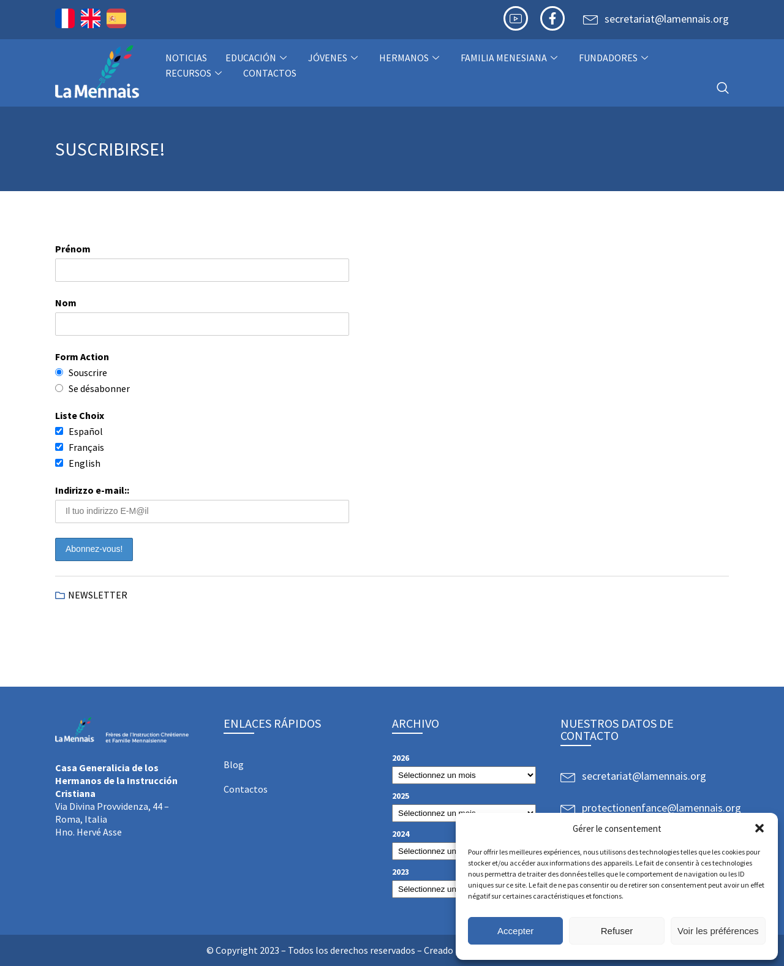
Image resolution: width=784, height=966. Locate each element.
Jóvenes (334, 57)
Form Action (82, 356)
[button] (759, 828)
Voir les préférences (718, 931)
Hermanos (410, 57)
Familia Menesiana (510, 57)
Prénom (73, 249)
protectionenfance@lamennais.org (661, 808)
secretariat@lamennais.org (667, 19)
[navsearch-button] (723, 88)
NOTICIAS (186, 57)
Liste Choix (79, 415)
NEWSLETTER (97, 595)
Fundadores (615, 57)
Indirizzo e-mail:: (92, 490)
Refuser (617, 931)
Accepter (515, 931)
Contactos (269, 73)
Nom (66, 302)
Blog (234, 764)
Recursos (195, 73)
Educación (257, 57)
